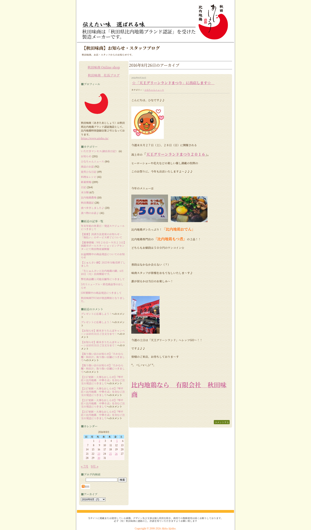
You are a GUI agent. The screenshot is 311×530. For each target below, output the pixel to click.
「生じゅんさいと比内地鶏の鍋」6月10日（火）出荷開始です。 (102, 272)
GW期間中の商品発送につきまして (101, 293)
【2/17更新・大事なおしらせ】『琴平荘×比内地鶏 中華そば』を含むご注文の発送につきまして (103, 380)
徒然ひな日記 (88, 172)
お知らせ (86, 156)
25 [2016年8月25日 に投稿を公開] (110, 453)
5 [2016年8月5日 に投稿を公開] (117, 440)
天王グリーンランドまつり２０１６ (175, 154)
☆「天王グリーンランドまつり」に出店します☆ (173, 82)
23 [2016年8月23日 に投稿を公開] (98, 453)
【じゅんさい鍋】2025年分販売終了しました (103, 264)
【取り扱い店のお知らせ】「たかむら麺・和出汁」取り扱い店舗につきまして (103, 357)
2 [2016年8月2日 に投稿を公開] (99, 440)
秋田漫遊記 (87, 202)
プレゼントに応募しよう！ (96, 314)
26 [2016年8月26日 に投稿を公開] (116, 453)
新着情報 (86, 182)
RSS (85, 486)
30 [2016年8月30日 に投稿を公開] (98, 457)
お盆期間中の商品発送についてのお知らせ (103, 255)
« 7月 (84, 466)
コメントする (222, 422)
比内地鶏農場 (88, 197)
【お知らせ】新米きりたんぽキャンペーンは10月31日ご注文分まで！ (103, 332)
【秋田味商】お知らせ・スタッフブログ (121, 48)
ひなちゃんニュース (154, 89)
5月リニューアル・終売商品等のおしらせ (102, 285)
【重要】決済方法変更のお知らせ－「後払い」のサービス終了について (101, 235)
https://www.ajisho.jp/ (94, 138)
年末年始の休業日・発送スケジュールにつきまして (103, 227)
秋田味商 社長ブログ (104, 75)
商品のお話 (87, 166)
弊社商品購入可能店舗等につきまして (103, 279)
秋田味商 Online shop (104, 67)
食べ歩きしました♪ (92, 208)
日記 (83, 187)
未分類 (85, 192)
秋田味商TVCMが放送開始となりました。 (103, 299)
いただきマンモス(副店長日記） (99, 151)
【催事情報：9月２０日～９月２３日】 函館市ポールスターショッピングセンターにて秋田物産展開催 (104, 246)
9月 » (94, 466)
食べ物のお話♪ (90, 213)
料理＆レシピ (88, 177)
